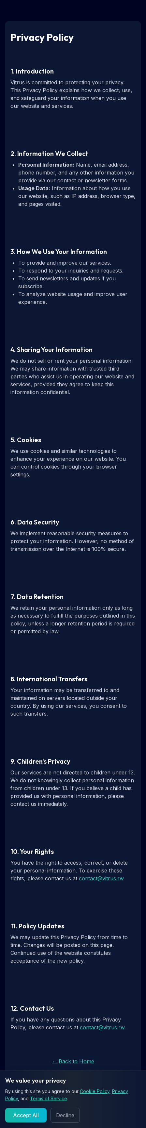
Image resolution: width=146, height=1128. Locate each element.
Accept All (26, 1115)
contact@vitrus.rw (101, 878)
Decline (65, 1115)
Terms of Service (48, 1098)
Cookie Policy (95, 1091)
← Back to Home (73, 1061)
